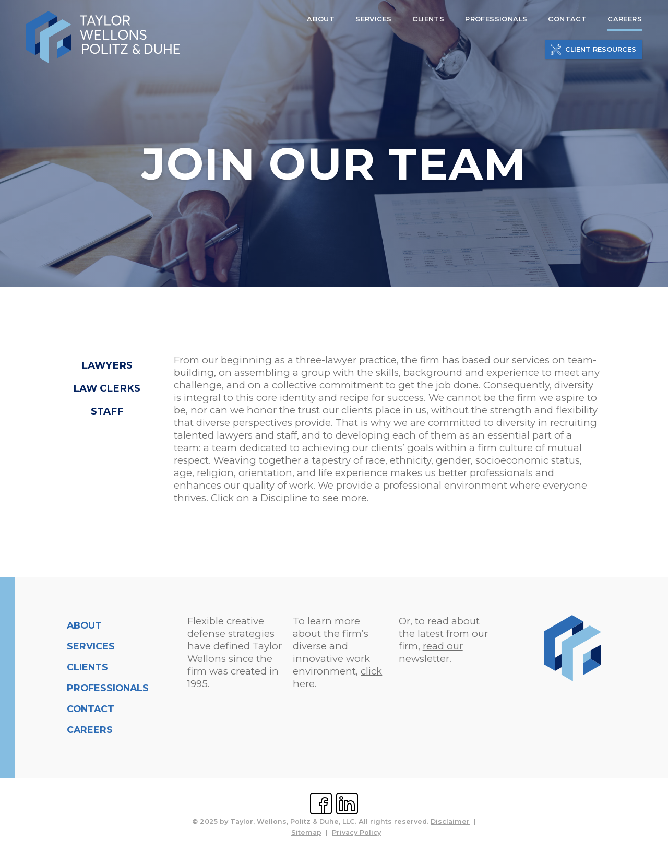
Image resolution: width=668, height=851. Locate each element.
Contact (90, 708)
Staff (107, 411)
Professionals (108, 687)
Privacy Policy (356, 832)
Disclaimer (450, 821)
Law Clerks (106, 388)
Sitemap (306, 832)
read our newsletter (431, 652)
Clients (87, 666)
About (84, 625)
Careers (90, 729)
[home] (103, 37)
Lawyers (107, 365)
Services (91, 646)
